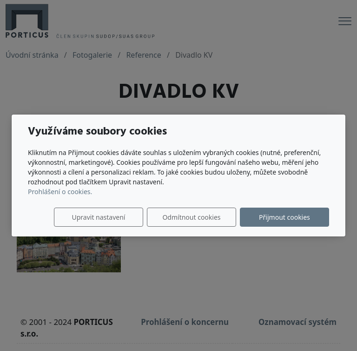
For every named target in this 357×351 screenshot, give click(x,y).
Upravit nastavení (98, 217)
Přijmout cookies (284, 217)
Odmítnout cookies (191, 217)
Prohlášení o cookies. (60, 191)
